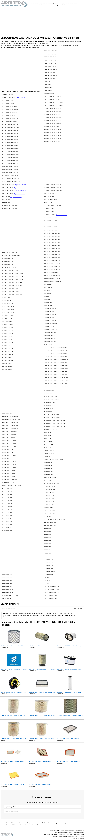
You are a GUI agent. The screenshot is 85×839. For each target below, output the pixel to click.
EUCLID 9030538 (7, 507)
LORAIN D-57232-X (49, 390)
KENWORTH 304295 (50, 314)
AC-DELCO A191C (7, 94)
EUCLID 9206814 (7, 528)
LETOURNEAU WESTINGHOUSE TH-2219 (56, 363)
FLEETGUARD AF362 (50, 57)
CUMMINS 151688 (7, 343)
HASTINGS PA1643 (50, 215)
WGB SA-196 (48, 538)
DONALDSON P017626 (9, 443)
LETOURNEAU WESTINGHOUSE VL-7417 (56, 387)
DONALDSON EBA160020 (10, 425)
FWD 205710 (48, 87)
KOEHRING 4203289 (50, 332)
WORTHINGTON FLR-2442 (52, 589)
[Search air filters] (36, 608)
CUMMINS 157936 (7, 352)
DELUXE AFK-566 (7, 413)
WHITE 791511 (48, 565)
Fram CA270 (47, 81)
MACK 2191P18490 (49, 405)
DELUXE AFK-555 (7, 370)
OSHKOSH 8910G (49, 450)
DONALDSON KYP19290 (9, 437)
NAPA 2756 (47, 438)
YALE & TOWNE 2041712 (51, 592)
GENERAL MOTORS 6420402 (52, 111)
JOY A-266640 (48, 305)
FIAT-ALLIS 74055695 (50, 51)
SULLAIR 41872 (48, 508)
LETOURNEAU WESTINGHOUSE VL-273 (55, 384)
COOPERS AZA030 (7, 315)
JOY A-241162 (48, 299)
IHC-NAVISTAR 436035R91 (52, 260)
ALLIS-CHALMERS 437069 (10, 130)
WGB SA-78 (47, 547)
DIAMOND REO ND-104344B (11, 419)
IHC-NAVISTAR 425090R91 (52, 245)
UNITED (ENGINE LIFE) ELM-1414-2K (55, 520)
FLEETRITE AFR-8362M (51, 75)
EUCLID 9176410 (7, 519)
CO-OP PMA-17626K (8, 309)
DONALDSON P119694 (9, 467)
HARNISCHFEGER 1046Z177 (52, 206)
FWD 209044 (48, 90)
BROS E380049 (6, 203)
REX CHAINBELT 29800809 (52, 483)
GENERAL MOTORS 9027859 (52, 132)
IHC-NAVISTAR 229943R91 (52, 233)
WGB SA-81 (47, 550)
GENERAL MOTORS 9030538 (52, 185)
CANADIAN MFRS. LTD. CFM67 (11, 255)
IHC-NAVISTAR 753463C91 (52, 266)
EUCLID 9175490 (7, 516)
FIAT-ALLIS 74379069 (50, 54)
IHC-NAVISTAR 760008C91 (52, 269)
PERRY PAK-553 (48, 468)
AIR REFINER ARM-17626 (9, 115)
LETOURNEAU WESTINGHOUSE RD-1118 (56, 351)
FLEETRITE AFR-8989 (50, 78)
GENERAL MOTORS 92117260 (53, 191)
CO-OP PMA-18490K (8, 312)
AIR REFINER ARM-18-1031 (10, 118)
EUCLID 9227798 (7, 586)
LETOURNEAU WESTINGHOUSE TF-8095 (56, 360)
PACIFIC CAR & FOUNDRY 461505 (54, 459)
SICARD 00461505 (49, 489)
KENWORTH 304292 (50, 311)
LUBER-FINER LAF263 (50, 396)
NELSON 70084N (49, 444)
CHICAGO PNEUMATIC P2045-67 (12, 294)
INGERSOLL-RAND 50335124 (52, 278)
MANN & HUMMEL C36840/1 (53, 417)
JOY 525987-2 (48, 293)
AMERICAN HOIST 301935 (10, 169)
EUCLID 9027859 (7, 494)
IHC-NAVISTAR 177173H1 (51, 227)
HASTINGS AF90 (49, 212)
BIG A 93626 (6, 200)
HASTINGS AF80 (49, 209)
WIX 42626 (47, 583)
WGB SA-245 (48, 541)
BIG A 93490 (6, 197)
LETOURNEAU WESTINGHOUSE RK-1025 (56, 354)
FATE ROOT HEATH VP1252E (10, 595)
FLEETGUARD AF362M (50, 60)
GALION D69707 (49, 93)
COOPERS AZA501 (7, 318)
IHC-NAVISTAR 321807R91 (52, 239)
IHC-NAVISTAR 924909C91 (52, 275)
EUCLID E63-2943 (7, 589)
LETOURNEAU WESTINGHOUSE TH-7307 (56, 372)
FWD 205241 (48, 84)
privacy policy (81, 838)
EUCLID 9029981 (7, 503)
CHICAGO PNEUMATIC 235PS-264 (12, 279)
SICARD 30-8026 (49, 501)
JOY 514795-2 (48, 290)
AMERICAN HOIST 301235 (10, 167)
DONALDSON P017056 (9, 440)
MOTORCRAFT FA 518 (50, 429)
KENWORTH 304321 (50, 317)
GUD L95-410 (48, 203)
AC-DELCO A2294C (8, 97)
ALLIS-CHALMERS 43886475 (10, 154)
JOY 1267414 (48, 284)
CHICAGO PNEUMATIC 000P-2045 (12, 273)
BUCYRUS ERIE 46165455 (10, 252)
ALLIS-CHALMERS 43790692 (10, 136)
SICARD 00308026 (49, 486)
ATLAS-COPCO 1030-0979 (10, 176)
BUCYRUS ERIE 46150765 (10, 206)
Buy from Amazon (19, 97)
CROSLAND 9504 (7, 321)
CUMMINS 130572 (7, 324)
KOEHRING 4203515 (50, 338)
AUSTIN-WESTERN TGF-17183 (11, 182)
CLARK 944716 (6, 300)
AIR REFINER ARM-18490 (9, 121)
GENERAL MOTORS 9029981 (52, 141)
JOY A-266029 (48, 302)
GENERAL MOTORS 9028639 (52, 138)
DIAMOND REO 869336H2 (10, 416)
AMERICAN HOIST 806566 (10, 173)
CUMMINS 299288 (7, 355)
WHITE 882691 (48, 574)
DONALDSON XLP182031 (10, 479)
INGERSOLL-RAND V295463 (52, 281)
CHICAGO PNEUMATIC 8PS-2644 (12, 285)
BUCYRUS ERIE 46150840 (10, 209)
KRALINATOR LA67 (49, 345)
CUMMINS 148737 (7, 333)
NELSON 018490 (49, 441)
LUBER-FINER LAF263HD (51, 399)
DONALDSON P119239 (9, 461)
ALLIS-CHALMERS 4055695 (10, 124)
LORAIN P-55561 (49, 393)
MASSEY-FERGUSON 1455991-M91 (54, 423)
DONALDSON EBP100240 (10, 428)
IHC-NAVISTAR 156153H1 (51, 218)
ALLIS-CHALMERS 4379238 (10, 139)
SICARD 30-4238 (49, 495)
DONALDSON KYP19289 (9, 434)
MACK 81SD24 (48, 411)
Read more (64, 5)
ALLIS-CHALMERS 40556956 (10, 127)
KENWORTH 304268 (50, 308)
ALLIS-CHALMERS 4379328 (10, 145)
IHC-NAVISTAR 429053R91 (52, 251)
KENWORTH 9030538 (50, 323)
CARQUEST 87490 (7, 258)
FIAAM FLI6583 (6, 598)
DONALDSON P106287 (9, 452)
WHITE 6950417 (49, 562)
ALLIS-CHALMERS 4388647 (10, 151)
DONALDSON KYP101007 (10, 431)
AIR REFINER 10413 (8, 100)
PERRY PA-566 (48, 465)
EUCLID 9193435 (7, 525)
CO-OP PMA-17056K (8, 306)
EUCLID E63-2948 (7, 592)
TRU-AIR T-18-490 (49, 514)
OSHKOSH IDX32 (49, 456)
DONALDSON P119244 (9, 464)
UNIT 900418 (48, 517)
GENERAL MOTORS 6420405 (52, 114)
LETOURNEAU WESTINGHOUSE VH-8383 (56, 381)
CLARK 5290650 (7, 297)
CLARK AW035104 (7, 303)
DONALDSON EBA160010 (10, 422)
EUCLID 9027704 (7, 491)
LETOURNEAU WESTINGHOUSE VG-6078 (56, 378)
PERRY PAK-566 (48, 474)
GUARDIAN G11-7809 (50, 200)
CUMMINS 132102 (7, 327)
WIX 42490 (47, 580)
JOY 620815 (47, 296)
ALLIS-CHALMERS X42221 (10, 163)
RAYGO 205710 (48, 480)
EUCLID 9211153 (7, 574)
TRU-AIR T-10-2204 (49, 511)
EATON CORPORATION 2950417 (12, 485)
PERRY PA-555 (48, 462)
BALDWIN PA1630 (8, 188)
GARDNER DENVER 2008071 (52, 96)
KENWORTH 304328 (50, 320)
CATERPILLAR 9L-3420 (9, 267)
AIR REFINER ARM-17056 (9, 112)
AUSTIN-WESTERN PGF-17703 (11, 179)
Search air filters (78, 608)
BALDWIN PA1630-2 (8, 191)
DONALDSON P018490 (9, 446)
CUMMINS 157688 (7, 349)
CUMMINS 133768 (7, 330)
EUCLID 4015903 (7, 488)
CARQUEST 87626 (7, 261)
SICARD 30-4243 (49, 499)
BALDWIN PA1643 (8, 194)
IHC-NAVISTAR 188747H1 (51, 230)
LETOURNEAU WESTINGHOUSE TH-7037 (56, 369)
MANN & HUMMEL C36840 (52, 414)
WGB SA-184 (48, 529)
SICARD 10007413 (49, 492)
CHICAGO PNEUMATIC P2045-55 (12, 291)
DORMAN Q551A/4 (8, 482)
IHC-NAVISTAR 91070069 (51, 272)
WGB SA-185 (48, 532)
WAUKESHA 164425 (50, 526)
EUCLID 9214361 (7, 580)
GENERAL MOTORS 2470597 (52, 108)
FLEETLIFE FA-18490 (50, 66)
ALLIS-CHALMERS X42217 (10, 160)
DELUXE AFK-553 (7, 367)
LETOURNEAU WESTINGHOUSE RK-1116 (56, 357)
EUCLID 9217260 (7, 583)
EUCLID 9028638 (7, 497)
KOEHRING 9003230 (50, 342)
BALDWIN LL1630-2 (8, 185)
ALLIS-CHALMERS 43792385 (10, 142)
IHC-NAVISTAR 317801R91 (52, 236)
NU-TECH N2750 (49, 447)
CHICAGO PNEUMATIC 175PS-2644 (12, 276)
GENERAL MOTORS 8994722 (52, 126)
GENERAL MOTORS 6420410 (52, 117)
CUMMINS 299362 (7, 358)
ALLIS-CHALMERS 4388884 (10, 157)
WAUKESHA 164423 (50, 523)
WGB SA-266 (48, 544)
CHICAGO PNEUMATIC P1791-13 (12, 288)
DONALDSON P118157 (9, 458)
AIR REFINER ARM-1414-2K (10, 106)
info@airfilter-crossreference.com (76, 836)
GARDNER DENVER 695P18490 (53, 105)
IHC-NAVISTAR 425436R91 (52, 248)
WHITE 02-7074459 (50, 556)
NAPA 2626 (47, 435)
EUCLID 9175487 (7, 513)
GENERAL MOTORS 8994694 (52, 123)
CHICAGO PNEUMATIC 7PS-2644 (12, 282)
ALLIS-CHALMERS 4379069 (10, 133)
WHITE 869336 (48, 568)
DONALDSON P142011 (9, 470)
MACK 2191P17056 (49, 402)
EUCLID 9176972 (7, 522)
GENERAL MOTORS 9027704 (52, 129)
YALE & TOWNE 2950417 (51, 595)
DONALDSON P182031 (9, 476)
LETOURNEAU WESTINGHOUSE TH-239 (56, 366)
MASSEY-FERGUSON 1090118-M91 (54, 420)
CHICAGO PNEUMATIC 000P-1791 (12, 270)
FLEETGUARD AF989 (50, 63)
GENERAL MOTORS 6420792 (52, 120)
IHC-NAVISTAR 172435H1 (51, 224)
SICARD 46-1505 (49, 505)
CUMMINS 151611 (7, 339)
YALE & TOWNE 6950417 (51, 598)
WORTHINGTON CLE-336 (51, 586)
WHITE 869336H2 (49, 571)
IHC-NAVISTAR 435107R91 (52, 257)
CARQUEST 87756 (7, 264)
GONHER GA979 (49, 194)
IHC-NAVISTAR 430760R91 (52, 254)
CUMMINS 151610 (7, 337)
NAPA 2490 (47, 432)
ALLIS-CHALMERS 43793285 (10, 148)
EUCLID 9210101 (7, 531)
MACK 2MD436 (48, 408)
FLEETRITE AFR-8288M (51, 69)
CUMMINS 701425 (7, 361)
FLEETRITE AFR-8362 (50, 72)
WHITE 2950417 (49, 559)
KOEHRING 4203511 (50, 336)
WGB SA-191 (48, 535)
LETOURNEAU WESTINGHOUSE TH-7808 (56, 375)
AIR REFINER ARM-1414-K (10, 109)
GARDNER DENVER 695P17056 (53, 102)
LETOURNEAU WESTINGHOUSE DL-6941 (56, 348)
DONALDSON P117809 (9, 455)
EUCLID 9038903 (7, 509)
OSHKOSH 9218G (49, 453)
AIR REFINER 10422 (8, 103)
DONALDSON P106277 (9, 449)
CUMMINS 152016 (7, 345)
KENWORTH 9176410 (50, 326)
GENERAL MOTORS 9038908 (52, 188)
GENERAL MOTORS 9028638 (52, 135)
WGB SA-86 (47, 553)
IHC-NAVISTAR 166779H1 (51, 221)
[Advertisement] (42, 21)
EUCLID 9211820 (7, 577)
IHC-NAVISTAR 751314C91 (52, 263)
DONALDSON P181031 (9, 473)
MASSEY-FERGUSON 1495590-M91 (54, 426)
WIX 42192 (47, 577)
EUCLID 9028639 (7, 500)
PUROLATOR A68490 (50, 477)
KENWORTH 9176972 (50, 330)
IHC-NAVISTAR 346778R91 (52, 242)
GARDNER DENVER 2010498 (52, 99)
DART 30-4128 (6, 364)
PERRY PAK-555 (48, 471)
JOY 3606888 (48, 287)
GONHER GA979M (49, 197)
